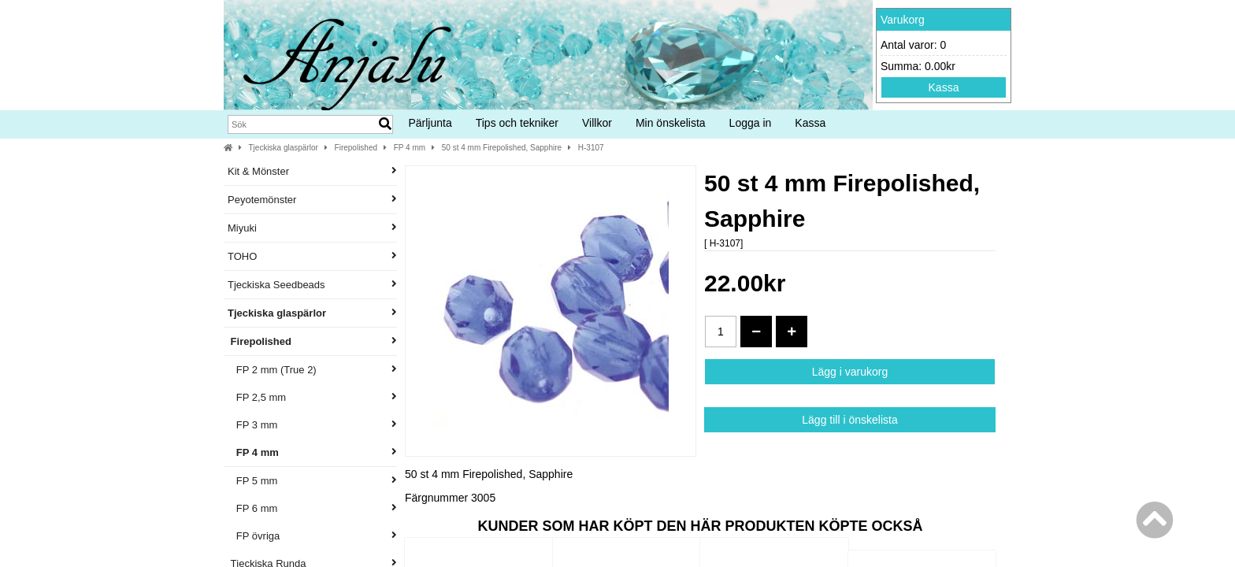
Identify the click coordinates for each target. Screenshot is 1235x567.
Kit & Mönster (312, 171)
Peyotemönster (312, 200)
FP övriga (312, 536)
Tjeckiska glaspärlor (283, 147)
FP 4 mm (409, 147)
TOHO (312, 256)
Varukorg (903, 19)
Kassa (944, 87)
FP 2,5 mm (312, 397)
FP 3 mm (312, 425)
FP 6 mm (312, 508)
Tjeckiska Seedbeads (312, 285)
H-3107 (591, 147)
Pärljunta (429, 123)
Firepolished (356, 147)
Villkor (597, 123)
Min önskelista (671, 123)
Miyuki (312, 228)
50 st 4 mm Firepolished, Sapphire (502, 147)
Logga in (750, 123)
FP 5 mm (312, 481)
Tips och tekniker (517, 123)
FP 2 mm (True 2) (312, 370)
